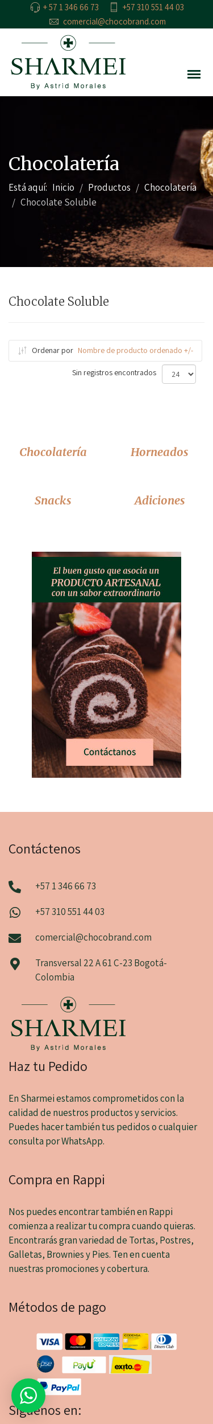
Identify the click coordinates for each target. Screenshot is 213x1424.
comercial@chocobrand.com (114, 21)
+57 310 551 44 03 (153, 7)
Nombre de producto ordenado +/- (135, 350)
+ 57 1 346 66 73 (71, 7)
